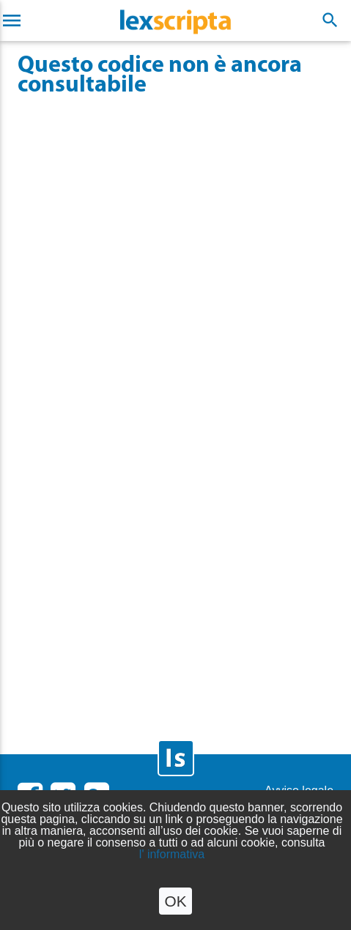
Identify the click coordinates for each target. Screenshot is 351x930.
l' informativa (171, 854)
